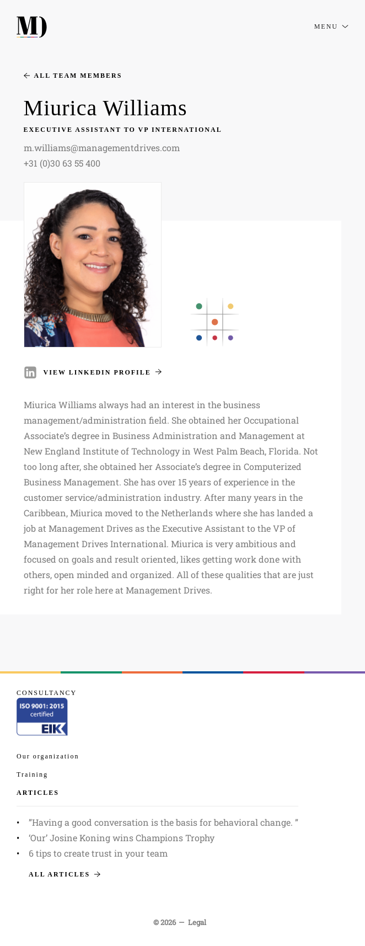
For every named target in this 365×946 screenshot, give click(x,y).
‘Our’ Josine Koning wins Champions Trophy (121, 837)
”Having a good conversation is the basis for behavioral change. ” (163, 822)
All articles (64, 874)
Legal (197, 922)
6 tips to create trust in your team (98, 853)
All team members (73, 76)
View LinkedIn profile (103, 372)
